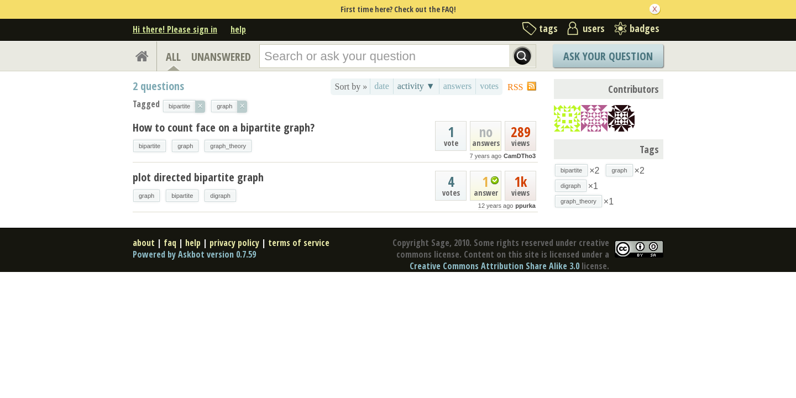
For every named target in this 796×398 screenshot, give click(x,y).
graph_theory (228, 146)
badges (644, 28)
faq (170, 243)
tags (548, 28)
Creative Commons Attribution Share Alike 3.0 (494, 266)
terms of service (298, 243)
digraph (220, 195)
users (594, 28)
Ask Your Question (608, 56)
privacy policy (234, 243)
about (144, 243)
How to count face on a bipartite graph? (224, 127)
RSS (515, 87)
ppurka (525, 205)
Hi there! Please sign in (175, 29)
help (238, 29)
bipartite (149, 146)
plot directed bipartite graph (198, 177)
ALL (173, 56)
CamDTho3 (520, 156)
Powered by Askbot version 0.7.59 (194, 254)
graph (185, 146)
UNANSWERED (221, 56)
